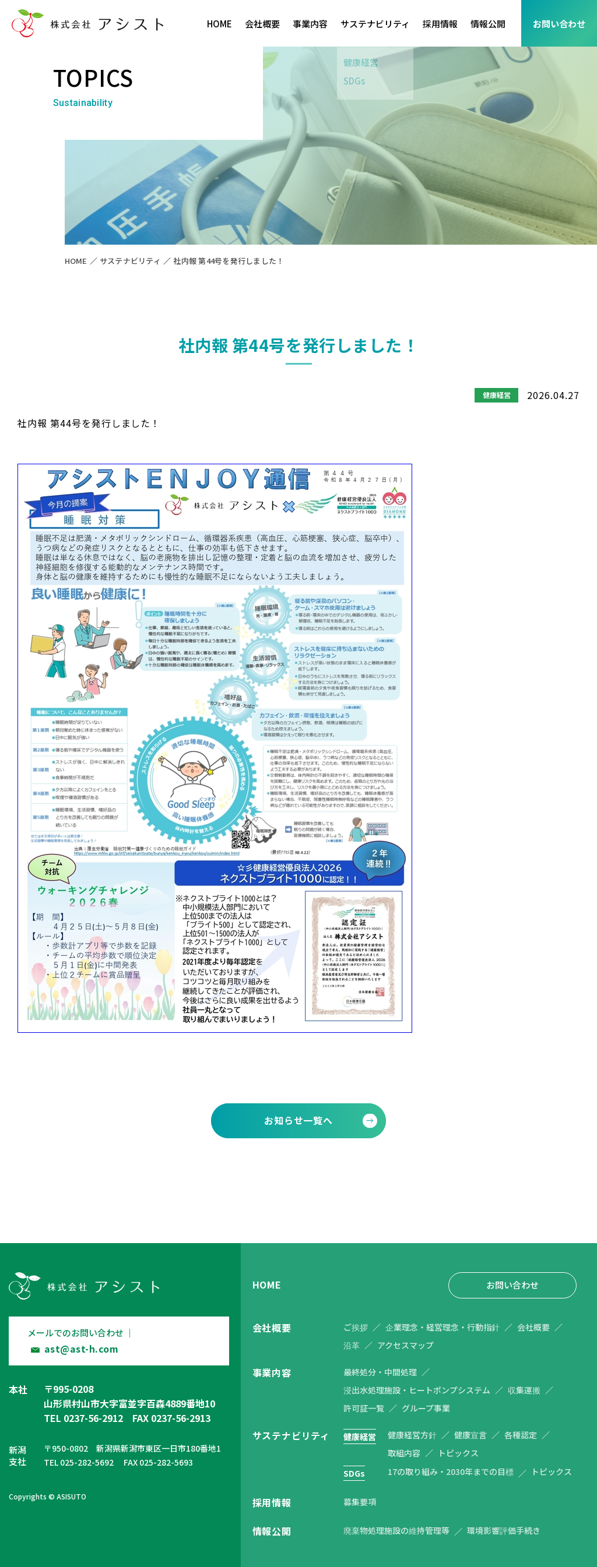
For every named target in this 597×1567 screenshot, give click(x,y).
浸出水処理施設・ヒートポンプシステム (416, 1390)
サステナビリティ (375, 23)
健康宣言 (470, 1435)
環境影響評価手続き (503, 1530)
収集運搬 (524, 1390)
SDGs (354, 1473)
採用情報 (440, 23)
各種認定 (520, 1435)
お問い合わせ (559, 23)
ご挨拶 (355, 1327)
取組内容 (404, 1453)
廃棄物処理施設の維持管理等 (396, 1530)
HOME (219, 23)
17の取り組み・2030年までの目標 (451, 1471)
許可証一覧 (363, 1408)
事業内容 (310, 23)
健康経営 (359, 1436)
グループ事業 (426, 1408)
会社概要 (262, 23)
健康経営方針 (412, 1435)
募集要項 (359, 1502)
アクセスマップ (405, 1345)
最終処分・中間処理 (380, 1372)
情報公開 (487, 23)
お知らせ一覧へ (298, 1120)
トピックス (458, 1453)
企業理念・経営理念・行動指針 (442, 1327)
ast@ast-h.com (81, 1349)
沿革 (351, 1345)
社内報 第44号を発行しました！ (228, 260)
